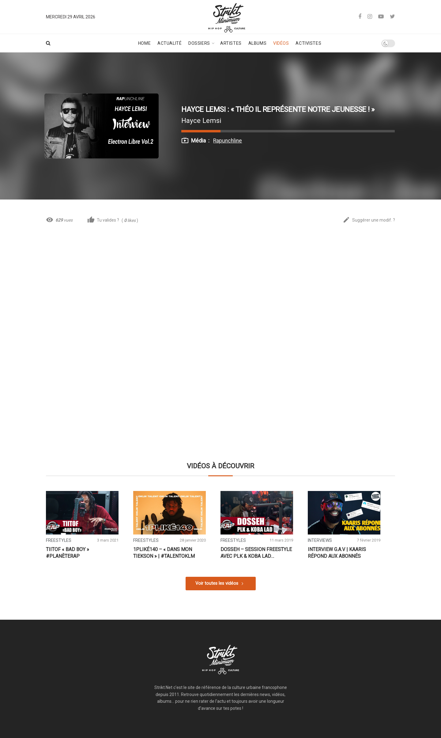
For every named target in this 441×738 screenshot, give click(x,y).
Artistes (230, 43)
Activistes (308, 43)
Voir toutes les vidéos (216, 583)
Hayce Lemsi (201, 120)
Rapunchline (227, 141)
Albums (257, 43)
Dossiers (199, 43)
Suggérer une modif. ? (369, 220)
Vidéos (281, 43)
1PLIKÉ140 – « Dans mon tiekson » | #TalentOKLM (164, 552)
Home (144, 43)
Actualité (169, 43)
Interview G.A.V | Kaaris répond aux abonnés (337, 552)
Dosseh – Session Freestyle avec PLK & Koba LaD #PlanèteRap (256, 552)
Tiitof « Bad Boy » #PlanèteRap (67, 552)
